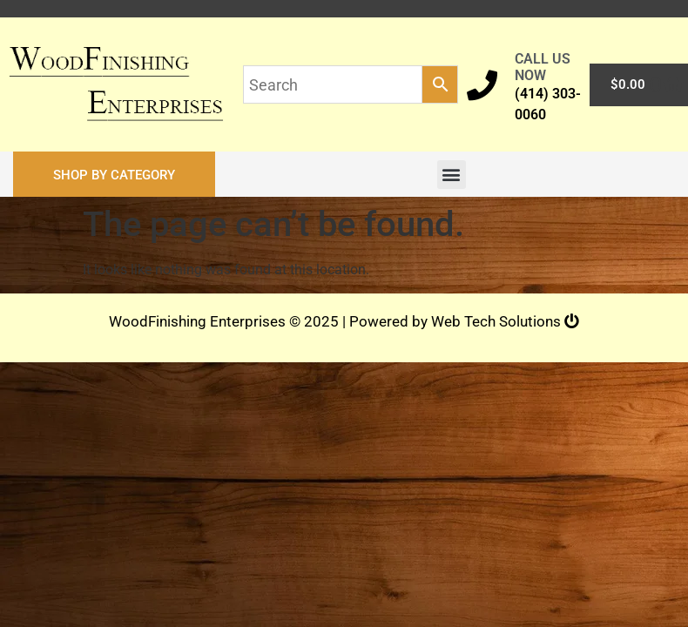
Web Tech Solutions (505, 321)
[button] (114, 174)
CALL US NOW (542, 67)
